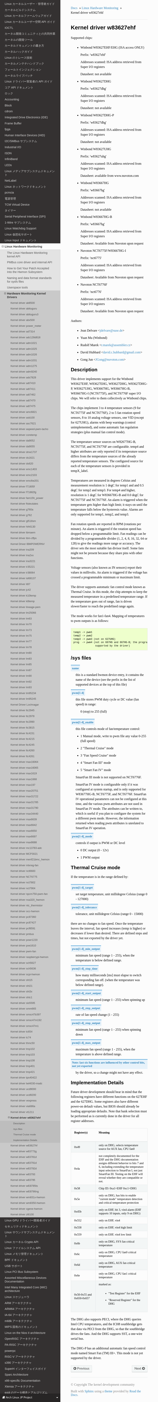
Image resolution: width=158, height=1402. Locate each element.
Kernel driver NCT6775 (23, 876)
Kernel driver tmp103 (22, 1054)
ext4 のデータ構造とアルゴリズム (26, 1392)
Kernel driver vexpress (23, 1100)
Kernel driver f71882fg (23, 492)
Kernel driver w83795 (22, 1179)
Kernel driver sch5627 (23, 962)
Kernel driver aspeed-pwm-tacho (29, 429)
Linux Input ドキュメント (20, 240)
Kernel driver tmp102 (22, 1048)
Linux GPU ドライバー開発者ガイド (28, 1220)
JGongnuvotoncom (110, 359)
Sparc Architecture (16, 1374)
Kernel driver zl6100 (22, 1214)
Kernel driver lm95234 (23, 693)
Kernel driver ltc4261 (22, 756)
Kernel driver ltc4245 (22, 744)
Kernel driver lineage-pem (25, 607)
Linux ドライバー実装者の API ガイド (29, 81)
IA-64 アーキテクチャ (18, 1315)
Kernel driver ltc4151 (22, 733)
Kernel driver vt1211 (22, 1112)
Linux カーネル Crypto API (21, 1242)
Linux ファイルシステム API (22, 1248)
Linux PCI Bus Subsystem (21, 1271)
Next (139, 1368)
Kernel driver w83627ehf (24, 1117)
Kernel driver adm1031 (23, 360)
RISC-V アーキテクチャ (20, 1356)
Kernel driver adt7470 (22, 400)
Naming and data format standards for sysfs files (29, 279)
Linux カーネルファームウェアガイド (28, 15)
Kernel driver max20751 (24, 790)
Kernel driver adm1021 (23, 343)
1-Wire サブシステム (18, 222)
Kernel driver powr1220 (23, 939)
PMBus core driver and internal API (29, 262)
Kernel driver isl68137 (23, 578)
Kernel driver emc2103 (23, 475)
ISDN (8, 153)
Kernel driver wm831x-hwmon (27, 1197)
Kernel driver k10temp (23, 595)
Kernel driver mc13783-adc (26, 847)
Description (19, 1123)
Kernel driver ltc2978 (22, 716)
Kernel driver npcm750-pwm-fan (29, 893)
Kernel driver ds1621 (22, 457)
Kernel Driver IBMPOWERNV (27, 543)
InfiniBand (11, 159)
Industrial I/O (13, 147)
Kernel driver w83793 (22, 1174)
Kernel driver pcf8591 (22, 928)
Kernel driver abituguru (23, 308)
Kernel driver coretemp (23, 434)
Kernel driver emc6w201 (24, 480)
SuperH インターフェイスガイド (25, 1368)
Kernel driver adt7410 (22, 383)
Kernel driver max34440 (24, 813)
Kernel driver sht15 (21, 980)
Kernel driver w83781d (23, 1156)
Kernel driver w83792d (23, 1168)
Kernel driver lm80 (21, 652)
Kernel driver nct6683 (22, 870)
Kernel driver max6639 (23, 819)
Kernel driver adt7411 (22, 388)
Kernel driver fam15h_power (26, 498)
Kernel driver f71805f (22, 486)
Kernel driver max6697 (23, 836)
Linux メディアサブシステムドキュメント (30, 173)
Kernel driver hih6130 (22, 526)
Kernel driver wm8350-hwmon (27, 1202)
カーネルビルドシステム (20, 9)
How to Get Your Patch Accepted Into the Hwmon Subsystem (28, 270)
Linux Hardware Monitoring (22, 246)
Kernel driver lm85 (21, 664)
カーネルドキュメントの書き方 (24, 45)
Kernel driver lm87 (21, 670)
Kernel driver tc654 (21, 1031)
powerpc (10, 1350)
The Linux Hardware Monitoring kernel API (27, 254)
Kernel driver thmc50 (22, 1043)
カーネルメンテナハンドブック (24, 63)
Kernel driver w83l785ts (24, 1185)
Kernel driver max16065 (24, 767)
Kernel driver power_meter (25, 325)
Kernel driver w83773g (23, 1151)
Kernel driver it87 (20, 584)
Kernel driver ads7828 (23, 377)
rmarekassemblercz (115, 345)
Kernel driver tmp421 (22, 1071)
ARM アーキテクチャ (18, 1303)
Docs (74, 8)
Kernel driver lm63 (21, 618)
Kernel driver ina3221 (22, 561)
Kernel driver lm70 (21, 624)
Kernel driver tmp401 (22, 1066)
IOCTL (9, 27)
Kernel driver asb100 (22, 417)
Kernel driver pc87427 (23, 922)
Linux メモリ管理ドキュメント (24, 1253)
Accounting (12, 99)
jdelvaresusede (111, 330)
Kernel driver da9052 (22, 440)
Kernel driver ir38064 (22, 572)
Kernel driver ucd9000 (23, 1089)
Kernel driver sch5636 (23, 968)
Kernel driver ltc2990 (22, 721)
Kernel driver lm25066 (23, 612)
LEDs (8, 165)
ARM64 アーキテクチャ (20, 1308)
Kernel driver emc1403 (23, 469)
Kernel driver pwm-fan (23, 951)
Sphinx (89, 1391)
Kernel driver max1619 (23, 773)
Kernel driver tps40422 (23, 1077)
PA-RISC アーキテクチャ (21, 1344)
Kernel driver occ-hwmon (24, 911)
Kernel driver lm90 (21, 675)
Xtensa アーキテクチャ (19, 1386)
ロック (9, 93)
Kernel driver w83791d (23, 1162)
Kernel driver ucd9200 (23, 1094)
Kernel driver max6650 (23, 830)
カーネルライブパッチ (19, 75)
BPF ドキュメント (16, 1259)
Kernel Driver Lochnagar (24, 704)
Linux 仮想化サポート (18, 234)
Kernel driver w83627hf (23, 1145)
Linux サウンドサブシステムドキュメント (30, 1234)
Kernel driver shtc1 (21, 997)
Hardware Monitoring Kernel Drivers (25, 295)
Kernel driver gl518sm (23, 520)
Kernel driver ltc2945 (22, 710)
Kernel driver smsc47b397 (25, 1014)
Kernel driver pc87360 (23, 916)
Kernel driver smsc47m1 (24, 1025)
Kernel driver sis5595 (22, 1002)
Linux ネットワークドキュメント (25, 186)
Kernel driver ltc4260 (22, 750)
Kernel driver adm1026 (23, 354)
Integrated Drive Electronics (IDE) (26, 117)
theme (108, 1391)
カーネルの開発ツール (19, 39)
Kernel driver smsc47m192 (25, 1020)
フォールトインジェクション (23, 69)
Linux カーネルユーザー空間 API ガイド (30, 21)
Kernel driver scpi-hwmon (25, 974)
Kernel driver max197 (22, 784)
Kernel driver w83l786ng (24, 1191)
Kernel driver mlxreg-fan (24, 865)
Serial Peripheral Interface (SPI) (25, 216)
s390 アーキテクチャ (18, 1362)
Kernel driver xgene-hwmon (26, 1208)
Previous (81, 1368)
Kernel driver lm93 (21, 687)
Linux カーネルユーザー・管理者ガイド (30, 3)
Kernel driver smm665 (23, 1008)
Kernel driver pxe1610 (23, 945)
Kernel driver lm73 (21, 630)
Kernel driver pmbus (22, 934)
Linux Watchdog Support (20, 228)
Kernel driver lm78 (21, 647)
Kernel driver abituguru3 (24, 314)
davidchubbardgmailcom (121, 352)
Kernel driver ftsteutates (24, 503)
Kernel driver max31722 (24, 796)
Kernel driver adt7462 (22, 394)
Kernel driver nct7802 (22, 882)
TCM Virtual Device (17, 204)
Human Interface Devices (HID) (25, 135)
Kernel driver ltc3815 (22, 727)
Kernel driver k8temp (22, 601)
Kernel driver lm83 (21, 658)
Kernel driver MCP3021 (24, 853)
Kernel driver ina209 (22, 549)
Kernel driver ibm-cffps (23, 538)
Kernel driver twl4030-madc (26, 1083)
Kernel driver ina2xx (21, 555)
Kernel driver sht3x (21, 991)
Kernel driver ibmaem (22, 532)
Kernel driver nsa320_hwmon (27, 899)
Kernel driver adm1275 (23, 365)
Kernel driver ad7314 (22, 331)
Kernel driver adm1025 (23, 348)
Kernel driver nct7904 (22, 888)
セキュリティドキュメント (21, 1226)
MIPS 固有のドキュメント (21, 1326)
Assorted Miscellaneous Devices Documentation (25, 1279)
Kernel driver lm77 (21, 641)
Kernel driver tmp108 (22, 1060)
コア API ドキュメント (19, 87)
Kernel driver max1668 (23, 779)
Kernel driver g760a (21, 509)
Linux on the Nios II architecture (25, 1332)
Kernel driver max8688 (23, 842)
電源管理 (10, 198)
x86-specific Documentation (22, 1380)
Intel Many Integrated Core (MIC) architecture (26, 1289)
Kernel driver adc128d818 (25, 337)
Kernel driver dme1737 (23, 452)
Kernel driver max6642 (23, 824)
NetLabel (10, 180)
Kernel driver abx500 (22, 320)
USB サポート (14, 1266)
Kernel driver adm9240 (23, 371)
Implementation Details (25, 1140)
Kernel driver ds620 (21, 463)
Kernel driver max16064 (24, 761)
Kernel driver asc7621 (23, 423)
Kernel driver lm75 (21, 635)
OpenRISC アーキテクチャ (22, 1338)
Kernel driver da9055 (22, 446)
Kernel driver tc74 (20, 1037)
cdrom (9, 111)
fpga (7, 129)
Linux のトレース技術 (18, 57)
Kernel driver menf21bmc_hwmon (30, 859)
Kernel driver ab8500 (22, 302)
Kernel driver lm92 (21, 681)
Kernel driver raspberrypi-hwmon (29, 957)
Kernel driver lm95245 (23, 698)
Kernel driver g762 (21, 515)
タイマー (10, 210)
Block (8, 105)
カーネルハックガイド (19, 51)
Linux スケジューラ (17, 1297)
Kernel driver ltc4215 (22, 738)
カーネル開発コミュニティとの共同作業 (30, 33)
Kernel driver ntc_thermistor (26, 905)
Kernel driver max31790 (24, 807)
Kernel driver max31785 (24, 802)
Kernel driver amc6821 (23, 411)
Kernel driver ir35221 (22, 566)
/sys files (17, 1129)
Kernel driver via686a (22, 1106)
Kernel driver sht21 (21, 985)
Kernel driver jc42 (20, 589)
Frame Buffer (13, 123)
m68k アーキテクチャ (18, 1321)
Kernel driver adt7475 (22, 406)
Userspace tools (17, 287)
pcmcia (9, 192)
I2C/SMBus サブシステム (21, 141)
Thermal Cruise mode (24, 1134)
